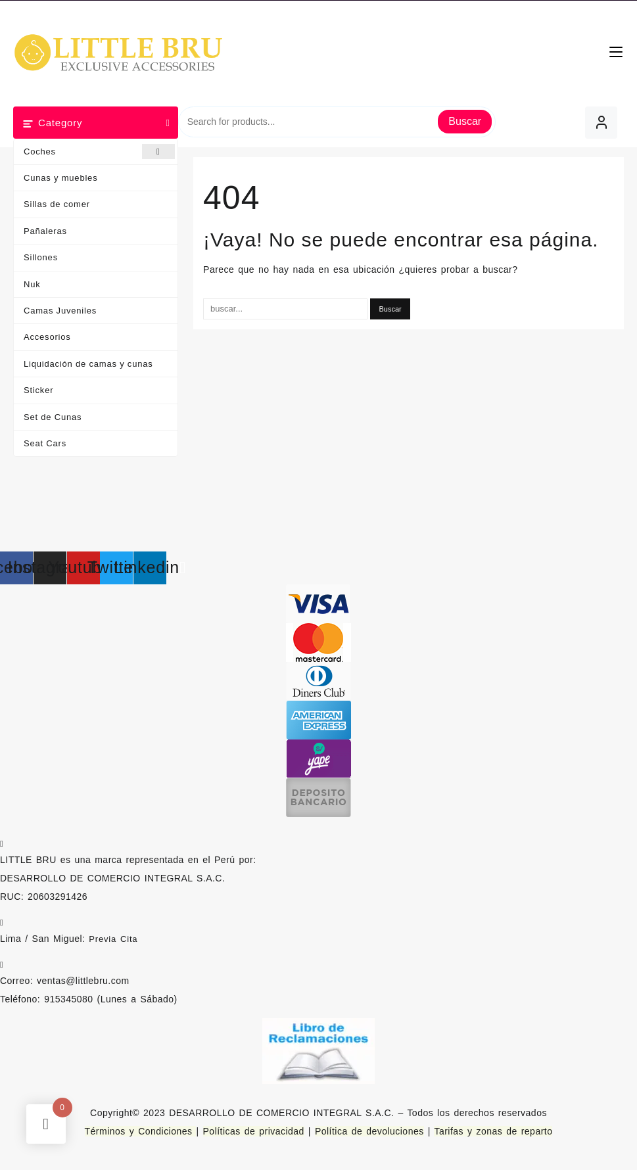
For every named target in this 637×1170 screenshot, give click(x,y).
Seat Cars (45, 443)
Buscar (464, 121)
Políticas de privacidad (253, 1131)
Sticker (38, 390)
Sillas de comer (57, 204)
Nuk (32, 284)
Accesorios (47, 337)
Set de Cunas (53, 417)
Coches (99, 151)
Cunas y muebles (60, 178)
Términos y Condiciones (141, 1131)
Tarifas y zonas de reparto (493, 1131)
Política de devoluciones (369, 1131)
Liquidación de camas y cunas (88, 364)
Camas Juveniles (60, 311)
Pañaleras (45, 231)
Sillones (41, 257)
